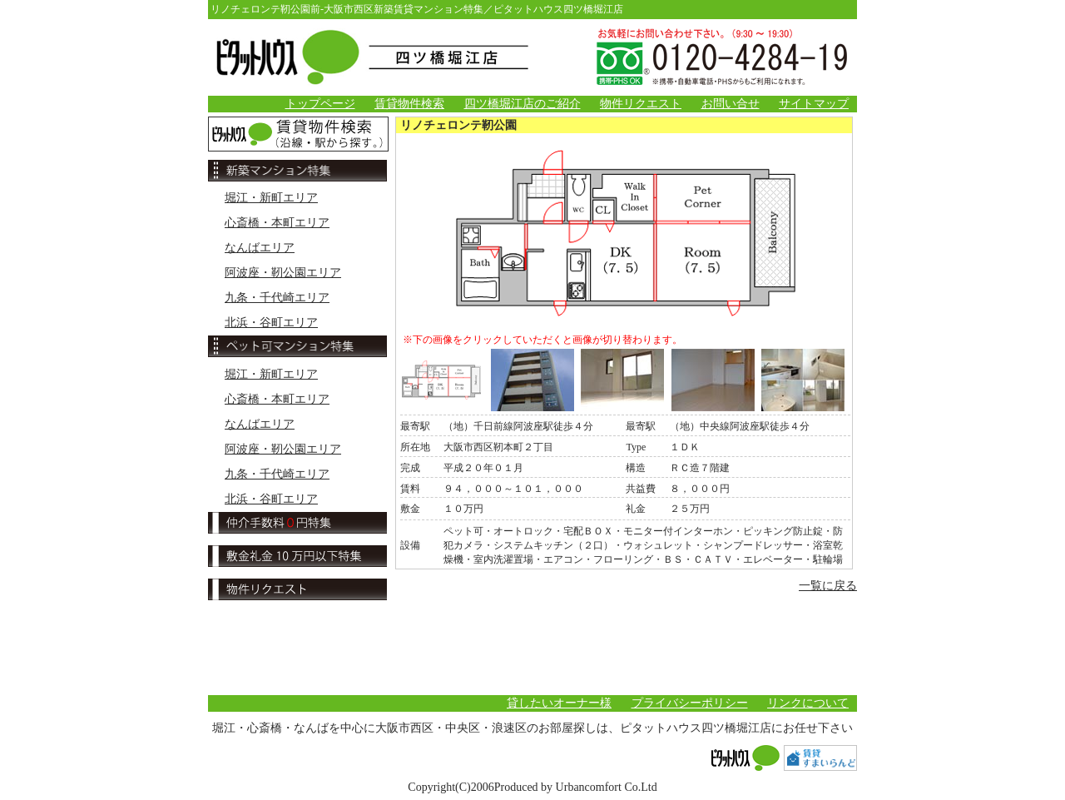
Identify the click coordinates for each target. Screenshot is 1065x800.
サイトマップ (814, 103)
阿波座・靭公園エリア (283, 272)
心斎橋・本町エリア (277, 222)
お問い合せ (730, 103)
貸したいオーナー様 (559, 703)
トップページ (320, 103)
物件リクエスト (640, 103)
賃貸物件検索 (409, 103)
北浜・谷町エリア (271, 322)
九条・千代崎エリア (277, 297)
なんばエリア (260, 247)
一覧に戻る (828, 585)
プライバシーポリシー (690, 703)
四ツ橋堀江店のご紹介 (522, 103)
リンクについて (808, 703)
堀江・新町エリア (271, 197)
